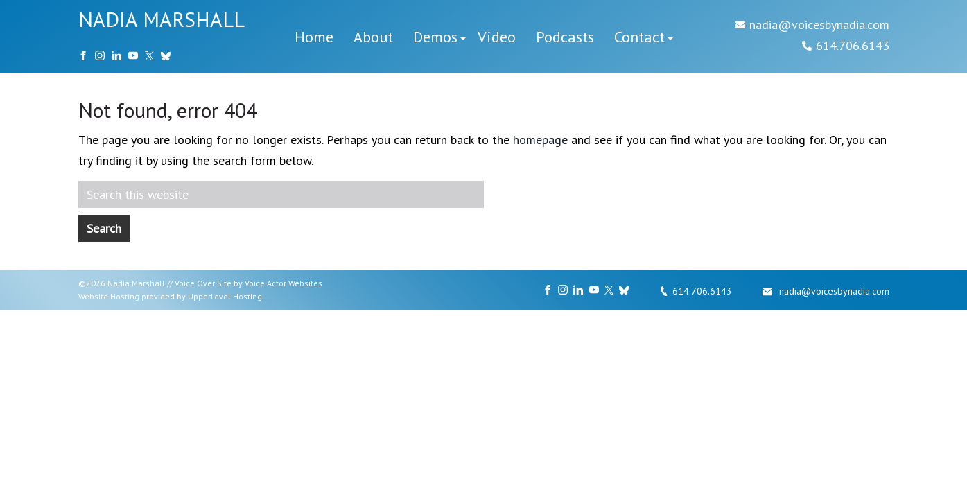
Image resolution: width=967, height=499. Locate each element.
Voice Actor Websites (283, 283)
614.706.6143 (852, 45)
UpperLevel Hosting (225, 296)
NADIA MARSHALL (161, 19)
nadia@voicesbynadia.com (819, 25)
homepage (540, 140)
